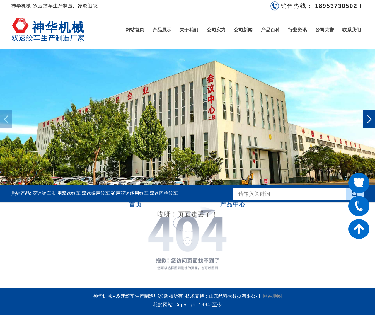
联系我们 (351, 29)
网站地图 (272, 296)
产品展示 (162, 29)
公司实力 (216, 29)
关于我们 (189, 29)
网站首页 (134, 29)
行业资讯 (297, 29)
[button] (369, 119)
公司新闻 (243, 29)
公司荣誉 (324, 29)
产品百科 (270, 29)
